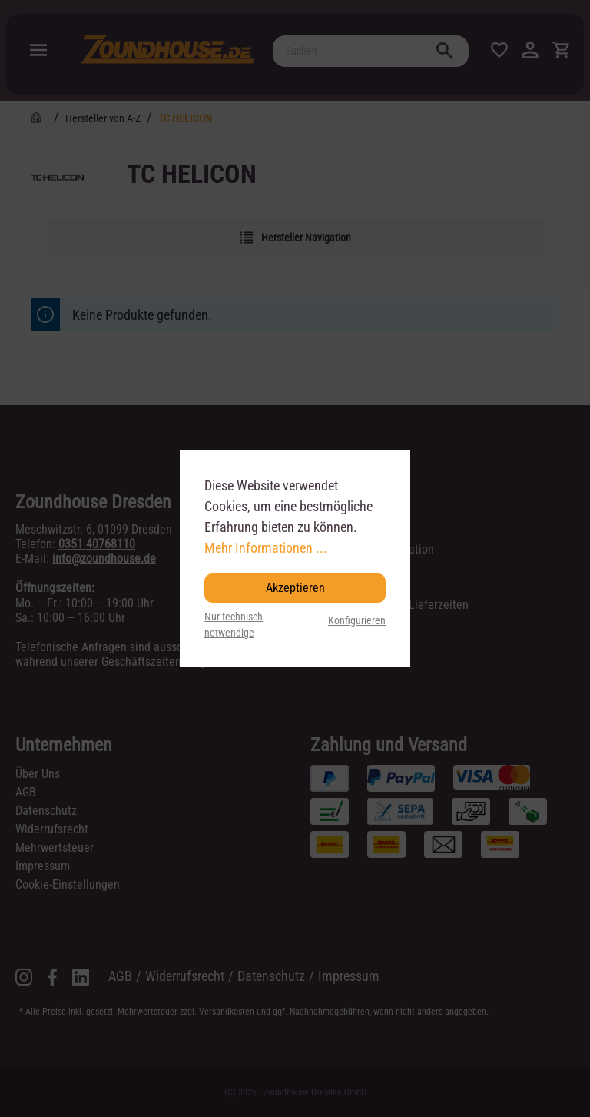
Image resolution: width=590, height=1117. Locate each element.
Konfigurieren (357, 620)
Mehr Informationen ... (265, 548)
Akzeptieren (295, 587)
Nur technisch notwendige (233, 625)
